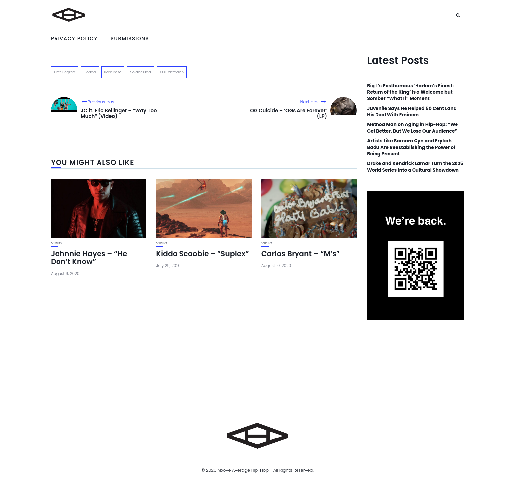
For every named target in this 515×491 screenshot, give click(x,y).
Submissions (130, 38)
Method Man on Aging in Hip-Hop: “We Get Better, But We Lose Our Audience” (412, 128)
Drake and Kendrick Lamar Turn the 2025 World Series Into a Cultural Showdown (415, 166)
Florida (90, 72)
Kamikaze (113, 72)
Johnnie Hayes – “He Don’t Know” (89, 258)
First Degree (64, 72)
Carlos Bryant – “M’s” (300, 254)
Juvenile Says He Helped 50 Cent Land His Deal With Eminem (411, 111)
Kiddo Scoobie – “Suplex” (202, 254)
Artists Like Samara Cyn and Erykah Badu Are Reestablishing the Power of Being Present (411, 147)
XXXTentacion (172, 72)
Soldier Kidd (140, 72)
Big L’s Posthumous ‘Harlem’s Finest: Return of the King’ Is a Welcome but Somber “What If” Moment (410, 92)
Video (56, 243)
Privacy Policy (74, 38)
